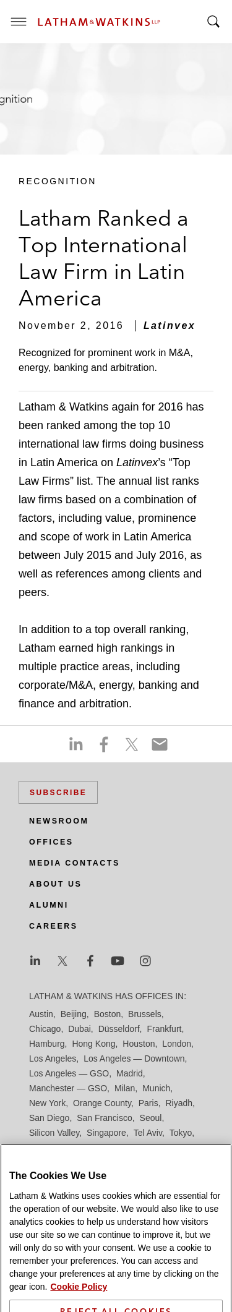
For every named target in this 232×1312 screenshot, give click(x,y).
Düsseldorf (119, 1029)
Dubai (79, 1029)
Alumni (49, 905)
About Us (55, 884)
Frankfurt (164, 1029)
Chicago (45, 1029)
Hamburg (47, 1044)
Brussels (144, 1014)
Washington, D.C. (80, 1147)
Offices (51, 842)
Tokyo (181, 1133)
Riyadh (179, 1103)
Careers (53, 926)
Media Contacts (74, 863)
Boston (107, 1014)
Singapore (106, 1133)
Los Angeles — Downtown (134, 1058)
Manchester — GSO (68, 1088)
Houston (138, 1044)
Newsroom (58, 821)
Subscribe (58, 792)
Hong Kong (93, 1044)
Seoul (151, 1118)
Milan (124, 1088)
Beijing (74, 1014)
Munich (156, 1088)
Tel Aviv (148, 1133)
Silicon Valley (54, 1133)
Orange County (102, 1103)
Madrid (129, 1073)
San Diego (49, 1118)
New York (47, 1103)
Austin (41, 1014)
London (176, 1044)
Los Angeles (52, 1058)
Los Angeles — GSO (69, 1073)
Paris (148, 1103)
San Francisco (104, 1118)
